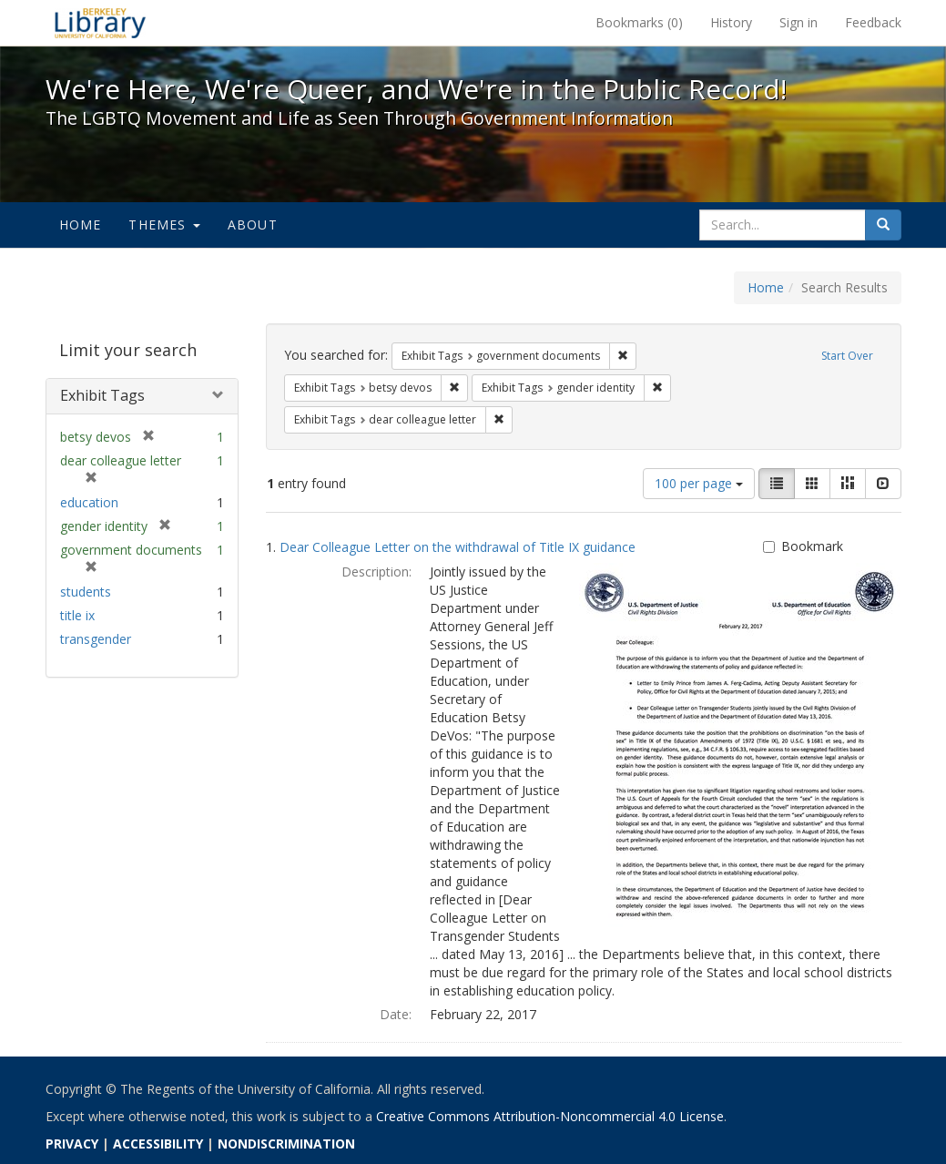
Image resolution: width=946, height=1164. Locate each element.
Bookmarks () (639, 22)
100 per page (699, 483)
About (253, 224)
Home (80, 224)
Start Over (847, 355)
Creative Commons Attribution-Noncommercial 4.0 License (550, 1116)
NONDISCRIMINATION (286, 1143)
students (85, 591)
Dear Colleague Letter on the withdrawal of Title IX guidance (458, 547)
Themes (163, 224)
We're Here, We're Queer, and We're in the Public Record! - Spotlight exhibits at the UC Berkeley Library (100, 23)
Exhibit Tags (102, 395)
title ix (77, 615)
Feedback (873, 22)
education (89, 502)
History (731, 22)
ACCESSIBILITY (158, 1143)
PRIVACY (72, 1143)
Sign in (798, 22)
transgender (95, 639)
